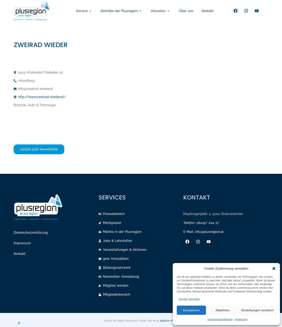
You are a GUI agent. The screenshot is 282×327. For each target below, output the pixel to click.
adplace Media (169, 320)
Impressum (241, 319)
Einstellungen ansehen (257, 310)
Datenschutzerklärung (220, 319)
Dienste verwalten (189, 299)
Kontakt (19, 254)
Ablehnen (222, 310)
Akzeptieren (191, 310)
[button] (274, 268)
